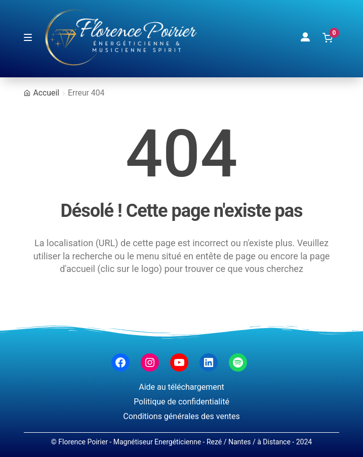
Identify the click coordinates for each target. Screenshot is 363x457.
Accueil (46, 93)
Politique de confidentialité (181, 401)
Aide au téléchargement (181, 387)
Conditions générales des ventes (181, 416)
